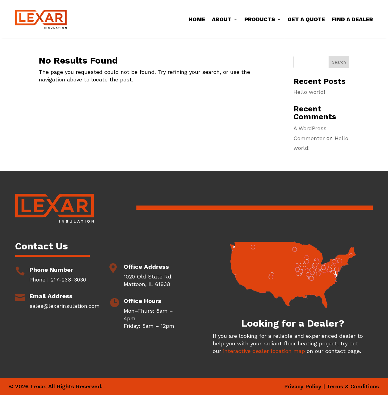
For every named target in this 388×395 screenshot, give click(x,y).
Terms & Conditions (353, 386)
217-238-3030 (68, 279)
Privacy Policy (302, 386)
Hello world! (309, 92)
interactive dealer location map (264, 351)
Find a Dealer (352, 19)
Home (197, 19)
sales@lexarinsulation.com (64, 306)
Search (339, 62)
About (222, 19)
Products (259, 19)
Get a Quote (306, 19)
